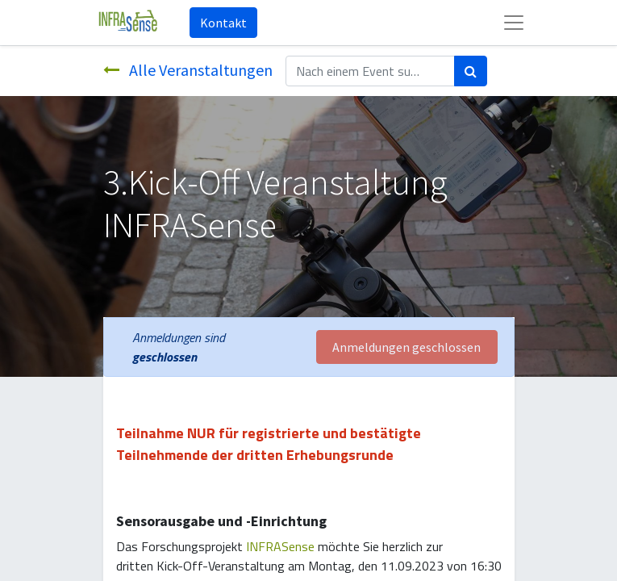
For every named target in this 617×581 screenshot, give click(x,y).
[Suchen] (470, 71)
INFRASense (280, 546)
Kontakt (223, 23)
